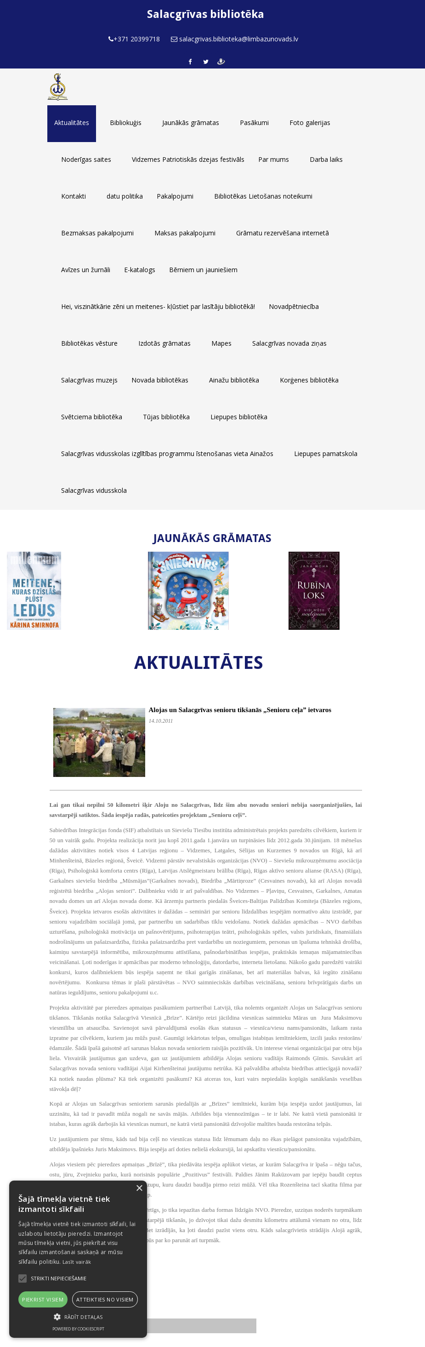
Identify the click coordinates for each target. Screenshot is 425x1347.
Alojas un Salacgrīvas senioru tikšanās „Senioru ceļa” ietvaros (240, 709)
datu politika (125, 196)
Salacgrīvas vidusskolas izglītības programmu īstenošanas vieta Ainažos (167, 453)
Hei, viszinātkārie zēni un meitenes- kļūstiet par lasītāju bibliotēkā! (158, 306)
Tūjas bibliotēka (166, 416)
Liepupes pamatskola (325, 453)
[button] (78, 1317)
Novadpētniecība (294, 306)
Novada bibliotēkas (159, 380)
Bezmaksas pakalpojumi (97, 232)
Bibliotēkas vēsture (89, 343)
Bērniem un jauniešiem (203, 269)
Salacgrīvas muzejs (89, 380)
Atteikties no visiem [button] (105, 1299)
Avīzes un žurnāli (85, 269)
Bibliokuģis (126, 122)
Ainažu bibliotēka (234, 380)
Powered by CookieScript (78, 1329)
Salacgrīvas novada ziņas (289, 343)
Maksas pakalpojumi (184, 232)
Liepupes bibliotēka (238, 416)
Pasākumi (254, 122)
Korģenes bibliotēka (309, 380)
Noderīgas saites (86, 159)
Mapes (221, 343)
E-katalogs (139, 269)
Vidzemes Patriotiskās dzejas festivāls (188, 159)
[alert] (78, 1259)
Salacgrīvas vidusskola (94, 490)
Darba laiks (326, 159)
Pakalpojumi (175, 196)
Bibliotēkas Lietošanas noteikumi (263, 196)
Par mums (273, 159)
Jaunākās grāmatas (190, 122)
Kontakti (73, 196)
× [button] (139, 1188)
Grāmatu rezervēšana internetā (282, 232)
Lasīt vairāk (76, 1261)
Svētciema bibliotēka (91, 416)
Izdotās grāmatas (164, 343)
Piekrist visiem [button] (42, 1299)
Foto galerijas (309, 122)
